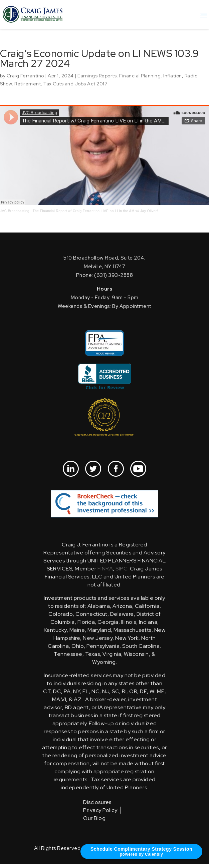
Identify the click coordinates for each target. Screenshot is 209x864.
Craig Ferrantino (25, 76)
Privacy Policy (100, 810)
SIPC (122, 568)
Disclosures (97, 802)
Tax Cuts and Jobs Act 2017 (75, 84)
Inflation (172, 76)
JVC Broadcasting (14, 211)
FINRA (105, 568)
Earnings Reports (97, 76)
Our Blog (94, 818)
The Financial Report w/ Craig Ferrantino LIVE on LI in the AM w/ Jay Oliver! (95, 211)
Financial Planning (140, 76)
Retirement (27, 84)
